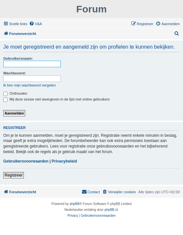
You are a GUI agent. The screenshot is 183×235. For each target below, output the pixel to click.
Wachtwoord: (14, 73)
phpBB (74, 204)
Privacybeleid (64, 161)
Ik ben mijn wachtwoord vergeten (29, 85)
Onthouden (15, 93)
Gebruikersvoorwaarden (25, 161)
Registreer (14, 175)
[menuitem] (35, 24)
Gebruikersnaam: (18, 58)
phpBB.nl (111, 210)
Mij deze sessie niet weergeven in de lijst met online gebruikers (56, 99)
